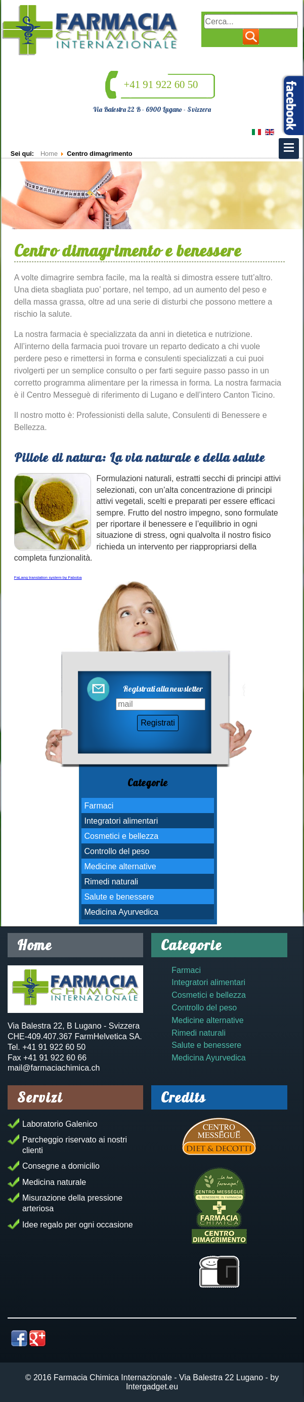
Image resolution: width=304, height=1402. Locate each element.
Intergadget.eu (152, 1386)
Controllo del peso (116, 851)
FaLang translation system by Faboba (48, 577)
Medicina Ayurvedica (121, 912)
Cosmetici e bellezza (121, 836)
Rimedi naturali (111, 881)
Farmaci (98, 805)
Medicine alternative (120, 866)
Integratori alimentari (121, 821)
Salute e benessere (119, 897)
